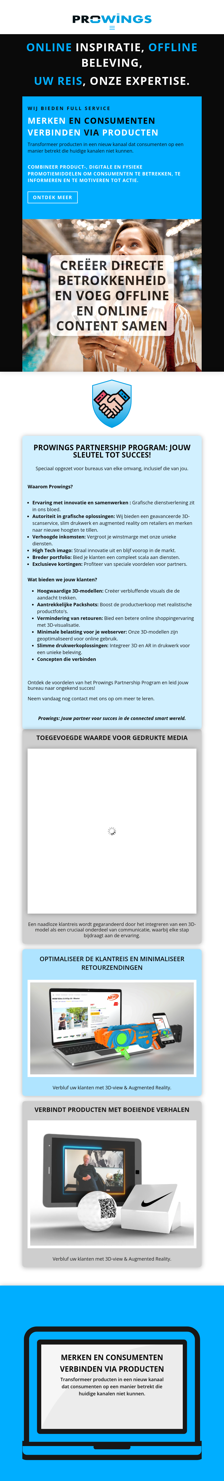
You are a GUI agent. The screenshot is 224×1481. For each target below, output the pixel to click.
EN (201, 1473)
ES (207, 1473)
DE (212, 1473)
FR (218, 1473)
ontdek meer (52, 197)
